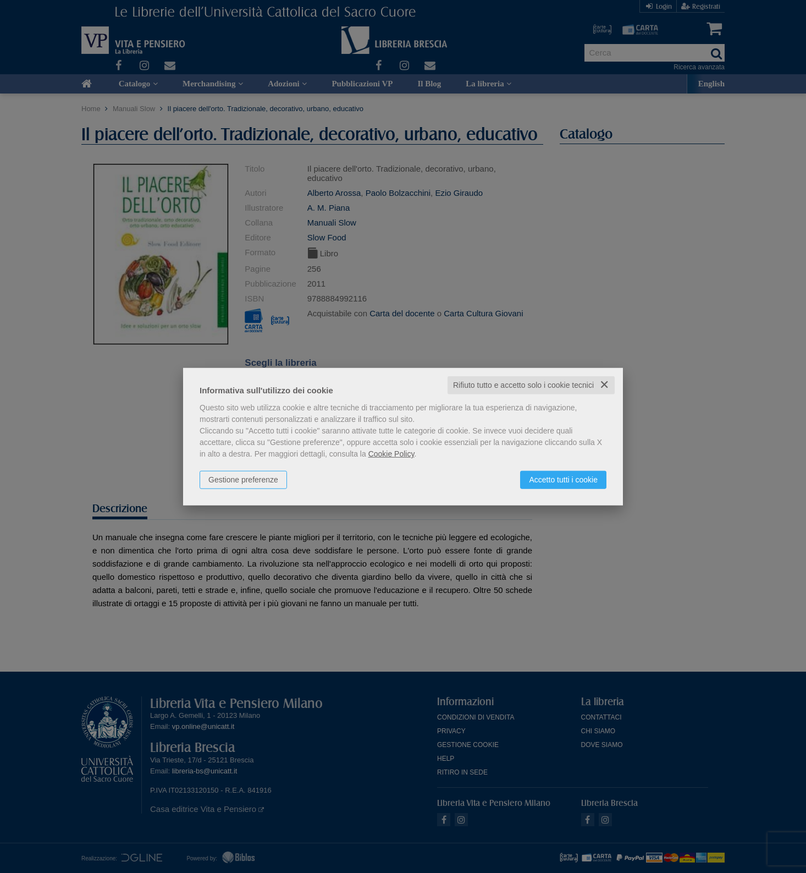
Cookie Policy (391, 453)
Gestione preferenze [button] (243, 479)
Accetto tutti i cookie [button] (563, 479)
